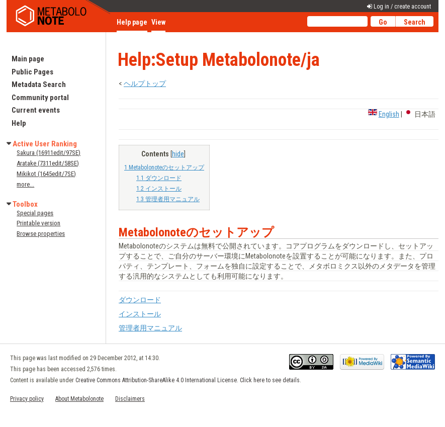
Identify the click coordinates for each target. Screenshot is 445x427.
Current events (36, 110)
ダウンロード (140, 300)
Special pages (35, 213)
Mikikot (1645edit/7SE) (46, 174)
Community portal (40, 97)
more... (25, 184)
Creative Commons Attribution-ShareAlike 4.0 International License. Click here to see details (187, 380)
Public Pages (32, 71)
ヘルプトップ (145, 83)
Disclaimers (130, 398)
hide (178, 154)
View (158, 22)
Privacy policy (27, 398)
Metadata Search (39, 84)
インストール (140, 314)
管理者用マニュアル (150, 328)
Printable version (38, 223)
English (389, 114)
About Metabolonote (79, 398)
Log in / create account (402, 6)
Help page (132, 22)
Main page (28, 58)
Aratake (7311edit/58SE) (48, 163)
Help (19, 123)
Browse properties (41, 233)
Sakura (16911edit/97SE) (48, 152)
